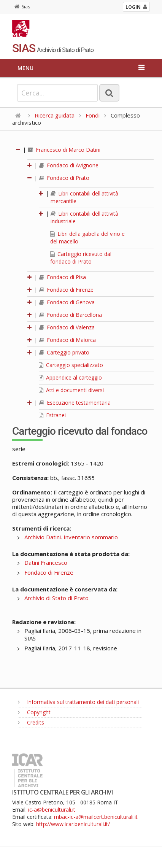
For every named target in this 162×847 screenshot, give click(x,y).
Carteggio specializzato (71, 365)
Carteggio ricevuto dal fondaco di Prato (80, 257)
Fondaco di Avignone (68, 165)
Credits (31, 722)
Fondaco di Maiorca (67, 339)
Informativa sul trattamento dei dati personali (78, 702)
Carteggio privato (64, 352)
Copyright (34, 712)
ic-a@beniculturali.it (51, 809)
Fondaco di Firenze (66, 289)
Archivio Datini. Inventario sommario (71, 537)
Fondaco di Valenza (67, 327)
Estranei (52, 415)
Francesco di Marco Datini (64, 149)
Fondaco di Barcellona (70, 314)
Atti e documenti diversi (71, 390)
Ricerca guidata (55, 115)
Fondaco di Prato (64, 177)
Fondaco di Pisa (62, 277)
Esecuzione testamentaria (75, 402)
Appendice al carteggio (70, 377)
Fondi (93, 115)
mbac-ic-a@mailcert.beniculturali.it (96, 816)
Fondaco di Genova (67, 302)
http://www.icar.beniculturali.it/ (73, 824)
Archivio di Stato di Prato (56, 598)
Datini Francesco (45, 562)
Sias (22, 6)
